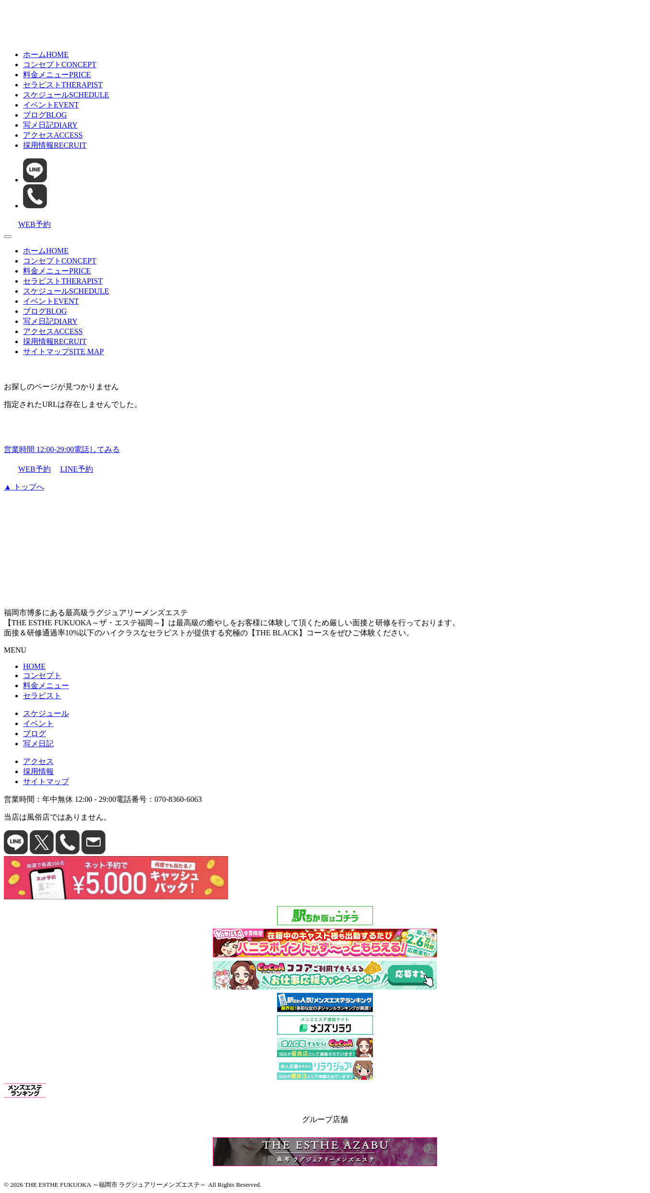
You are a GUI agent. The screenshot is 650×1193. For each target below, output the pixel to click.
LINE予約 (73, 469)
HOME (34, 666)
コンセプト (59, 64)
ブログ (45, 115)
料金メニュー (57, 75)
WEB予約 (27, 469)
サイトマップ (63, 351)
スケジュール (66, 95)
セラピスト (63, 85)
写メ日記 (50, 125)
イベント (51, 105)
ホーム (46, 54)
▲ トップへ (24, 487)
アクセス (52, 135)
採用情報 (54, 145)
